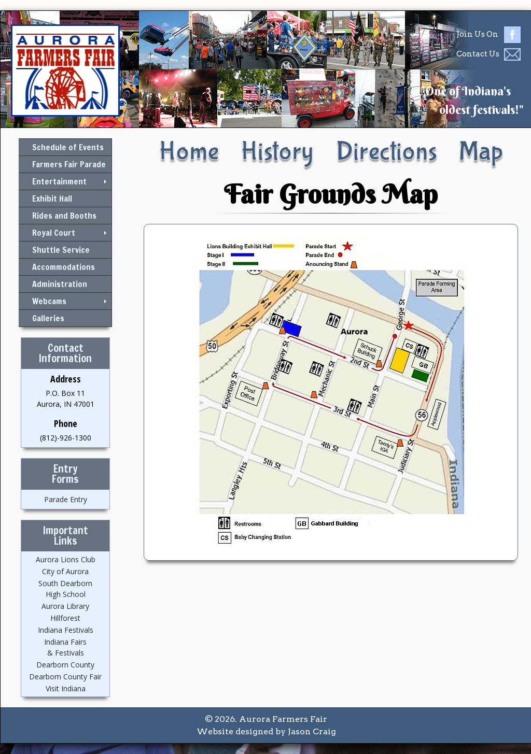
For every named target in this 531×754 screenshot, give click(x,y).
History (277, 151)
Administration (59, 284)
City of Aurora (65, 571)
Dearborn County (65, 665)
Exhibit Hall (52, 198)
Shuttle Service (61, 249)
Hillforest (65, 618)
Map (481, 151)
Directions (386, 151)
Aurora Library (65, 606)
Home (189, 151)
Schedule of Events (68, 147)
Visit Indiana (66, 688)
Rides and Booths (64, 215)
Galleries (48, 318)
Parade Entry (65, 499)
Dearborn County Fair (65, 676)
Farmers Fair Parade (69, 164)
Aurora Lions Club (65, 559)
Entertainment (59, 181)
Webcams (49, 301)
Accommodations (63, 267)
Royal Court (53, 232)
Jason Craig (312, 731)
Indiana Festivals (65, 630)
